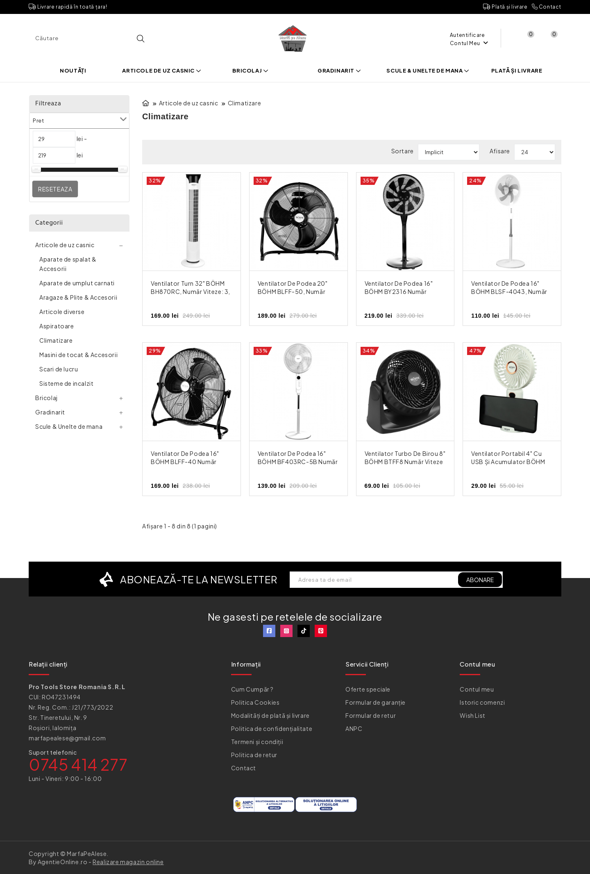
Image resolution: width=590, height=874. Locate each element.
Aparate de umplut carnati (77, 283)
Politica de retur (254, 754)
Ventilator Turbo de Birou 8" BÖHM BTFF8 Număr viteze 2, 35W (405, 461)
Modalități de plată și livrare (270, 715)
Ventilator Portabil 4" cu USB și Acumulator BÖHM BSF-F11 (508, 461)
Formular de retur (370, 715)
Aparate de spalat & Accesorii (67, 263)
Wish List (472, 715)
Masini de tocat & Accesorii (78, 354)
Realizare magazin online (128, 861)
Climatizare (56, 340)
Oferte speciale (367, 689)
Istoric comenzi (482, 702)
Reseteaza (55, 189)
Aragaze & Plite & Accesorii (78, 297)
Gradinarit (339, 70)
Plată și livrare (505, 7)
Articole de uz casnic (161, 70)
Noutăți (73, 70)
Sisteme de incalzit (66, 383)
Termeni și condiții (257, 741)
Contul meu (477, 689)
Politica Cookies (255, 702)
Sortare (402, 151)
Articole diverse (62, 311)
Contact (546, 7)
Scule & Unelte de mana (427, 70)
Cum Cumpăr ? (252, 689)
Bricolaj (250, 70)
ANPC (353, 728)
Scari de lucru (58, 369)
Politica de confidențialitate (271, 728)
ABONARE (480, 579)
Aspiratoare (56, 326)
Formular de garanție (375, 702)
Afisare (500, 151)
